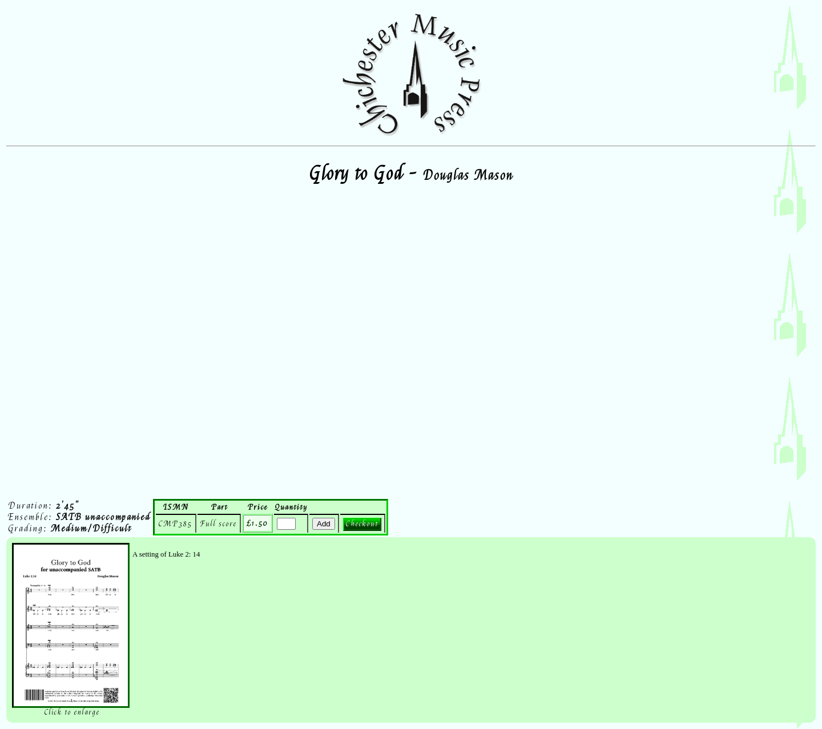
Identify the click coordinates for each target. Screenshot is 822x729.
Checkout (362, 524)
